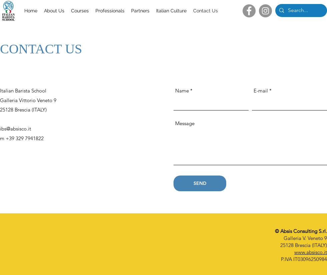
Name (182, 90)
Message (185, 123)
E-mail (261, 90)
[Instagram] (265, 10)
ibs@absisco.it (15, 128)
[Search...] (300, 10)
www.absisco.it (310, 252)
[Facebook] (249, 10)
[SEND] (200, 183)
